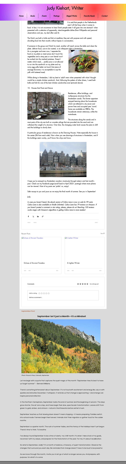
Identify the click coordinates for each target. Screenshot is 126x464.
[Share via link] (43, 216)
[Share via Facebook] (28, 216)
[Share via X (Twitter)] (33, 216)
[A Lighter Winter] (84, 248)
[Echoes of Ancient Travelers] (41, 248)
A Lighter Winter (73, 263)
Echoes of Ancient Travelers (34, 263)
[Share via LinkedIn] (38, 216)
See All (103, 233)
